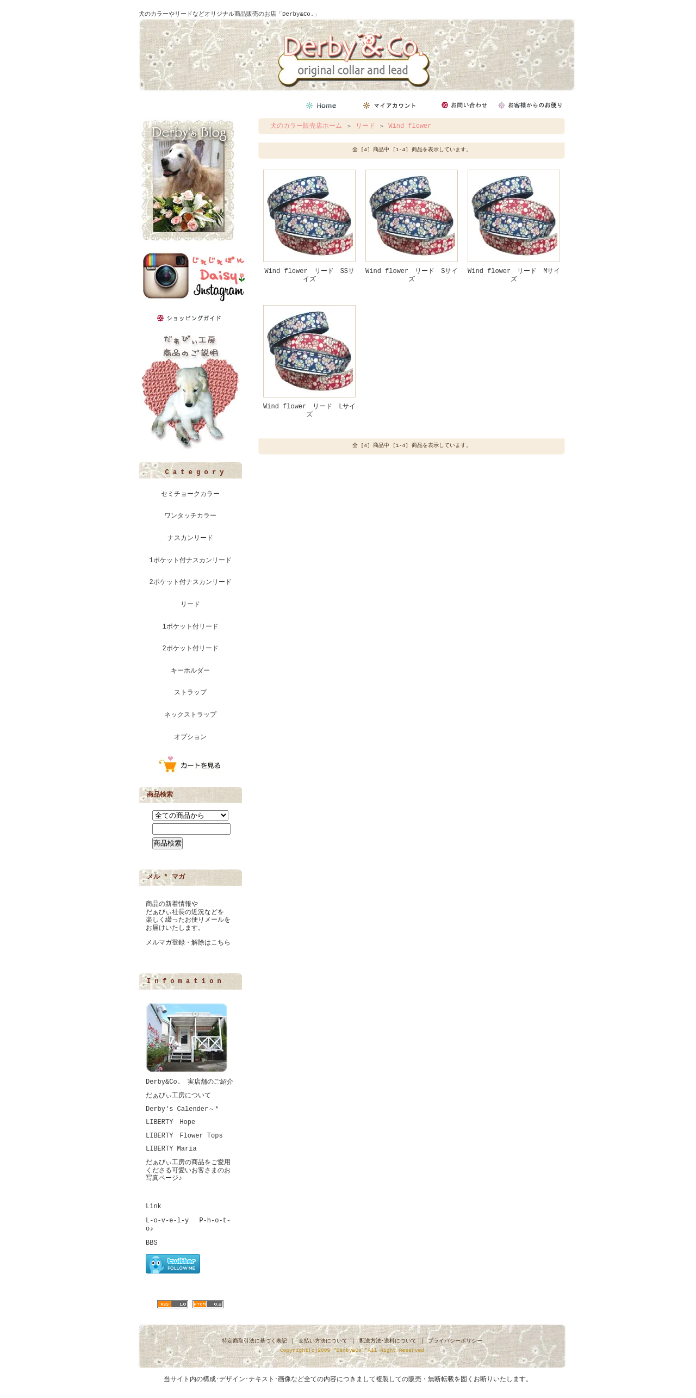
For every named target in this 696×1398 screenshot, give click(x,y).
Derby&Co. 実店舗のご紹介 (189, 1082)
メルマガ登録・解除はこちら (188, 943)
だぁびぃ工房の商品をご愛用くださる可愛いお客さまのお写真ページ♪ (188, 1170)
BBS (152, 1243)
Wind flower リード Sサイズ (411, 275)
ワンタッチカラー (190, 516)
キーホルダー (190, 671)
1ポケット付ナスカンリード (190, 560)
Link (153, 1206)
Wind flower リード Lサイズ (309, 411)
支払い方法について (323, 1341)
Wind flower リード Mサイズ (514, 275)
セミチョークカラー (190, 494)
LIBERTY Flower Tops (184, 1136)
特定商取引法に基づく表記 (254, 1341)
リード (190, 604)
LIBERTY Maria (171, 1149)
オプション (190, 737)
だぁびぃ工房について (178, 1095)
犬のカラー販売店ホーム (306, 126)
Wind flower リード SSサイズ (309, 275)
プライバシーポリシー (455, 1341)
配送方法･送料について (388, 1341)
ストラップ (190, 693)
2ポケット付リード (190, 649)
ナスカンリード (190, 538)
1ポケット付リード (190, 627)
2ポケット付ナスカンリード (190, 582)
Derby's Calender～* (182, 1109)
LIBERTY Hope (170, 1122)
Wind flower (409, 126)
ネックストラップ (190, 715)
